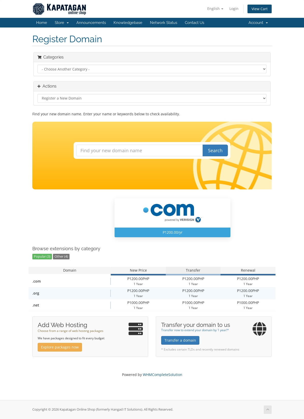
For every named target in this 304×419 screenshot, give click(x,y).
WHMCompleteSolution (162, 374)
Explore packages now (60, 347)
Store (62, 22)
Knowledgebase (128, 22)
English (215, 8)
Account (258, 22)
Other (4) (61, 256)
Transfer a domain (180, 340)
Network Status (163, 22)
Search (215, 150)
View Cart (260, 8)
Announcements (91, 22)
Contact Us (194, 22)
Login (234, 8)
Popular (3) (42, 256)
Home (41, 22)
